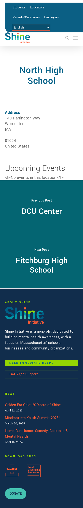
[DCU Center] (41, 207)
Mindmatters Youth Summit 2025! (32, 417)
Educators (37, 7)
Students (19, 7)
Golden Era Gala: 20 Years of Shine (33, 404)
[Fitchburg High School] (41, 261)
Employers (51, 17)
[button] (75, 38)
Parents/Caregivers (26, 17)
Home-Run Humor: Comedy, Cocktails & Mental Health (36, 433)
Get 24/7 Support (24, 374)
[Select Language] (31, 27)
